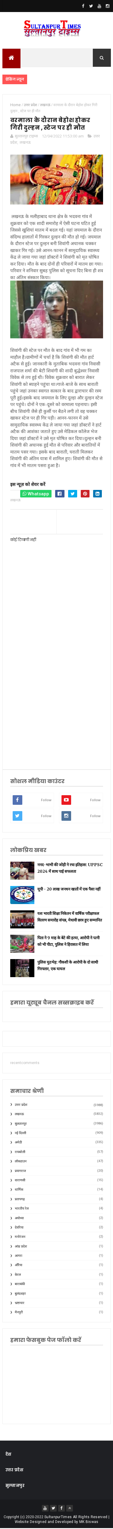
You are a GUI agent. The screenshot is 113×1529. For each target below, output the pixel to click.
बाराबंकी (20, 1285)
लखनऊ (25, 143)
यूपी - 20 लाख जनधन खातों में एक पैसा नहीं (68, 889)
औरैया (18, 1266)
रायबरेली (20, 1153)
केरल (18, 1275)
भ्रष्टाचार (19, 1304)
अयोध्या (19, 1219)
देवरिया (19, 1228)
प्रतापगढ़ (20, 1200)
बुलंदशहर (20, 1294)
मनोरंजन (20, 1238)
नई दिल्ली (20, 1134)
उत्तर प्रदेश (21, 1105)
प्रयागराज (20, 1172)
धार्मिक (19, 1190)
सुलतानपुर (21, 1124)
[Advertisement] (56, 698)
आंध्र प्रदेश (21, 1247)
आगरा (18, 1256)
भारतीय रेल (22, 1209)
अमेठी (18, 1143)
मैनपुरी (19, 1313)
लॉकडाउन (21, 1162)
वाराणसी (20, 1181)
